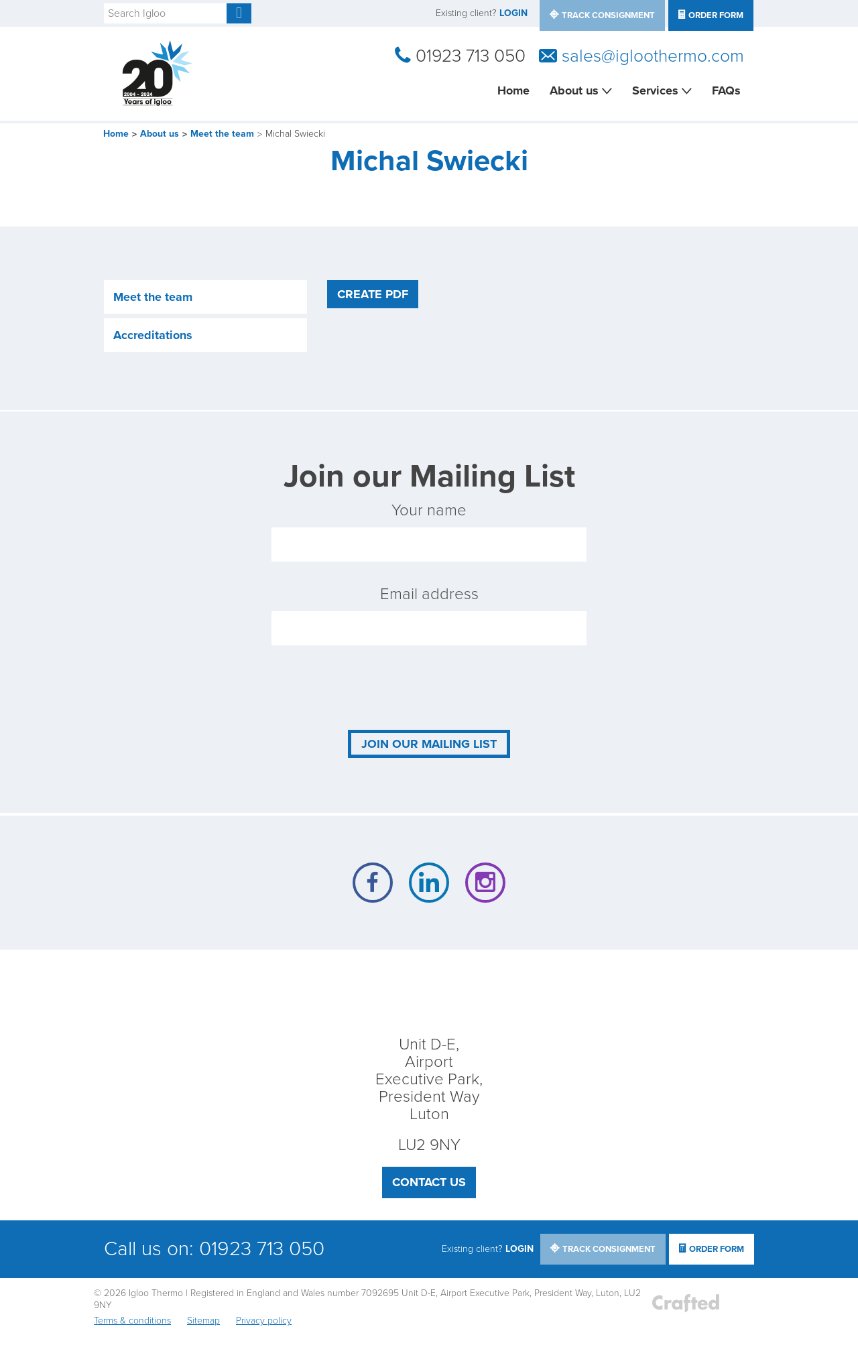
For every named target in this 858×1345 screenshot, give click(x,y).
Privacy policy (264, 1320)
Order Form (715, 15)
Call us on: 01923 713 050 (214, 1248)
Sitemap (203, 1320)
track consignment (608, 15)
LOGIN (513, 13)
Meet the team (222, 134)
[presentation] (373, 687)
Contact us (429, 1182)
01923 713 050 (471, 56)
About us (574, 90)
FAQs (726, 90)
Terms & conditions (132, 1320)
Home (513, 90)
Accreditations (152, 335)
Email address (429, 614)
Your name (429, 531)
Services (655, 90)
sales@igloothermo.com (653, 56)
